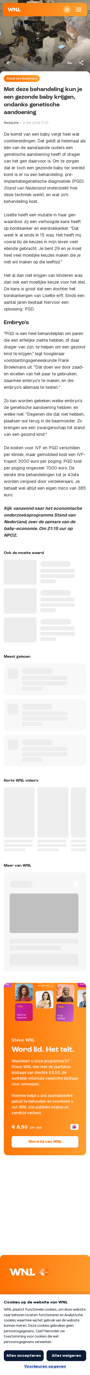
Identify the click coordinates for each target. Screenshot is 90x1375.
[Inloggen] (67, 9)
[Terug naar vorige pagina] (8, 62)
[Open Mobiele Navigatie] (78, 9)
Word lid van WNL (45, 1142)
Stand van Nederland (21, 78)
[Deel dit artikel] (81, 62)
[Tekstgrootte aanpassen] (69, 62)
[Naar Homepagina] (14, 10)
